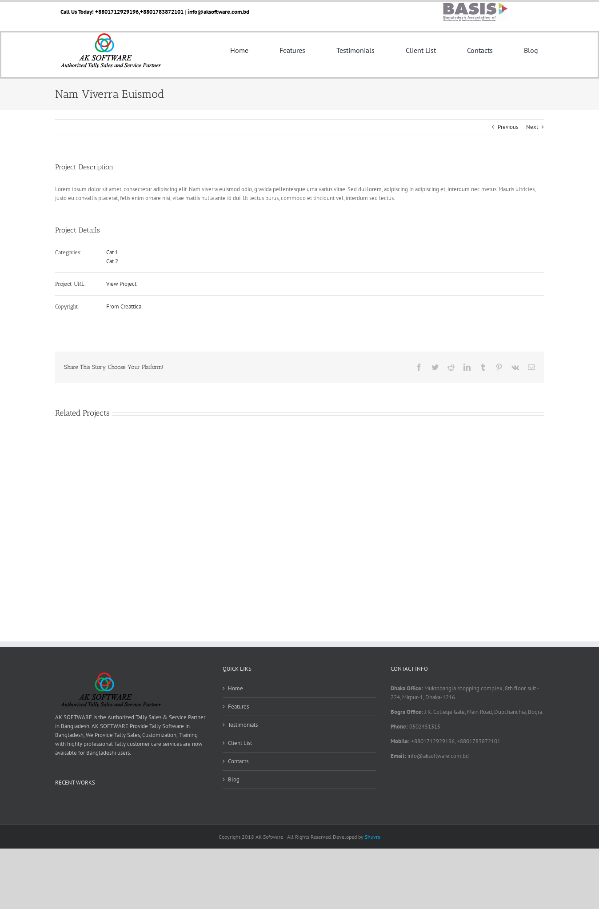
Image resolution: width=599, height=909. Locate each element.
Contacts (238, 761)
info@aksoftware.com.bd (218, 12)
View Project (121, 284)
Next (532, 127)
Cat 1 (112, 252)
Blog (234, 779)
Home (235, 688)
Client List (240, 743)
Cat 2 (112, 261)
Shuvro (372, 836)
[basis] (475, 6)
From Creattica (123, 306)
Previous (508, 127)
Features (238, 706)
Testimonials (243, 725)
